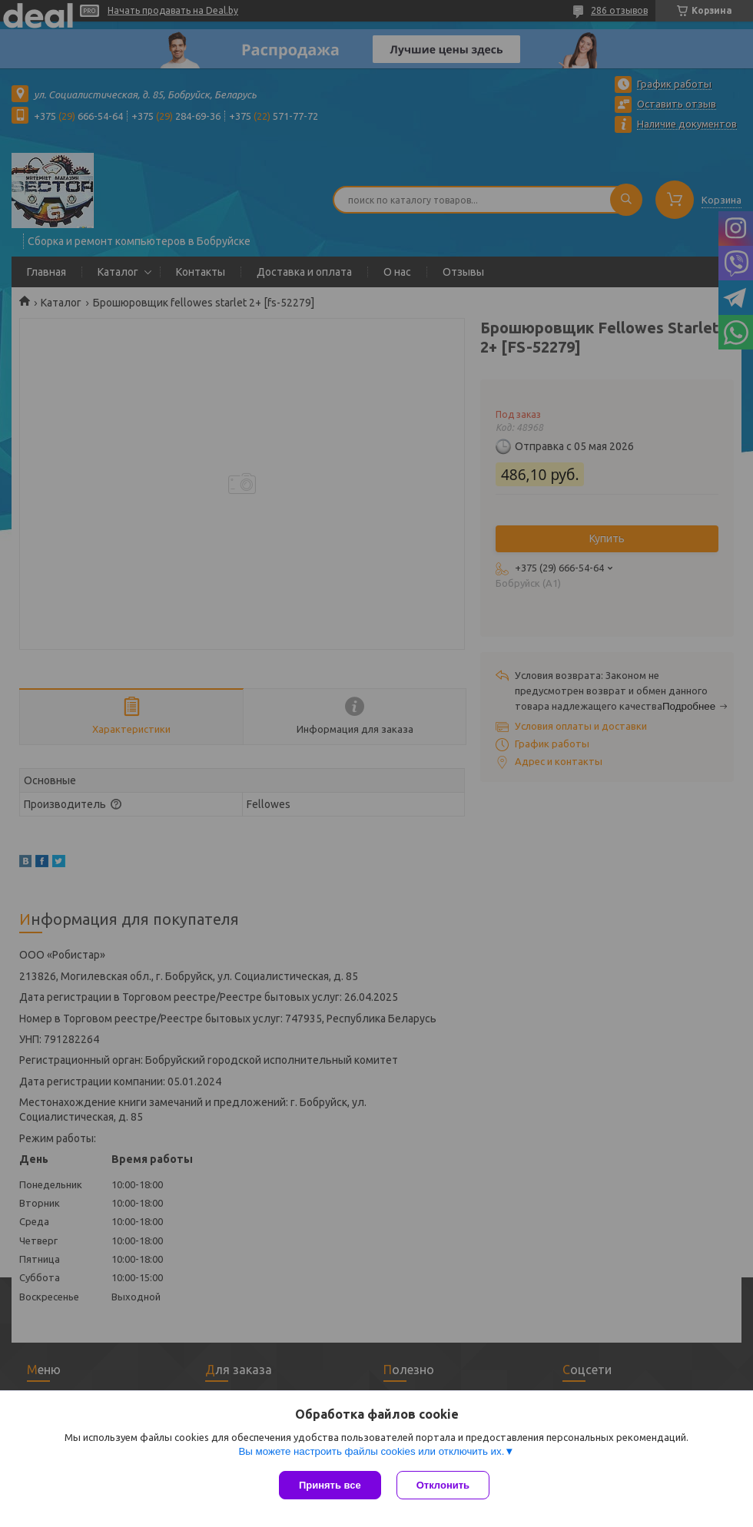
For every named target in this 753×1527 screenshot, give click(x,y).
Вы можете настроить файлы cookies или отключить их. (371, 1451)
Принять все (330, 1485)
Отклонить (442, 1485)
